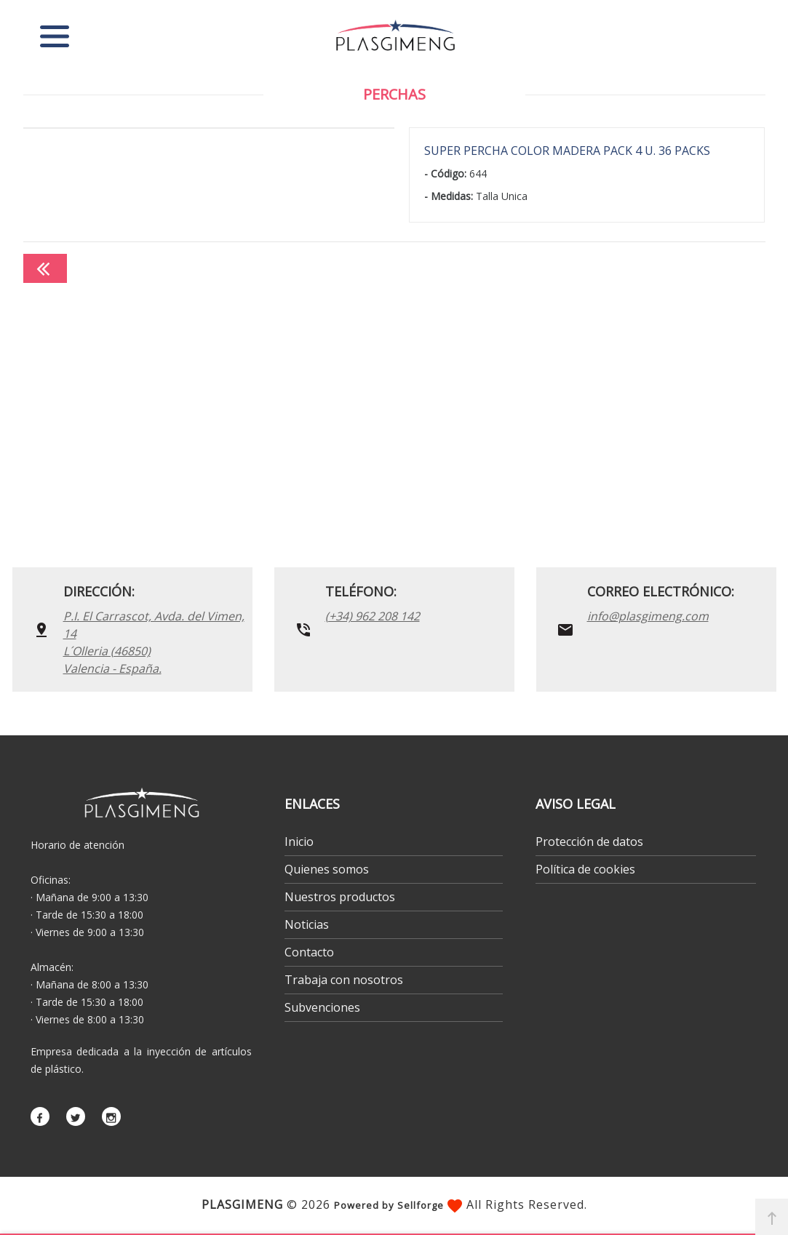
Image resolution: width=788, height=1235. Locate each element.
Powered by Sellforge (389, 1205)
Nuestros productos (339, 897)
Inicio (299, 842)
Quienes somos (326, 869)
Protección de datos (589, 842)
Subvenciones (322, 1007)
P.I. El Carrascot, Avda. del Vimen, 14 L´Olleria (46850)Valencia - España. (153, 642)
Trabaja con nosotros (343, 980)
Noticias (306, 924)
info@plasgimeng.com (648, 616)
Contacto (309, 952)
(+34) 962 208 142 (372, 616)
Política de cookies (585, 869)
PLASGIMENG (242, 1204)
